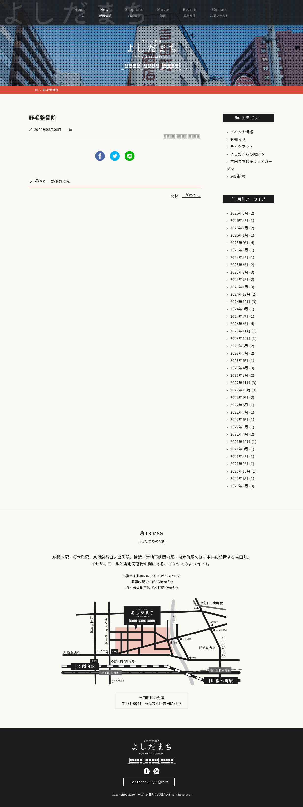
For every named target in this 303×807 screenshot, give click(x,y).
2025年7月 (239, 249)
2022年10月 (240, 389)
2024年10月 (240, 301)
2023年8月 (239, 345)
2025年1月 (239, 286)
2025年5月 (239, 257)
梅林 (186, 195)
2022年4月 (239, 434)
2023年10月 (240, 338)
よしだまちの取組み (247, 154)
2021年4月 (239, 456)
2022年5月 (239, 426)
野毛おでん (49, 180)
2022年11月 (240, 382)
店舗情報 (237, 176)
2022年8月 (239, 404)
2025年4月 (239, 264)
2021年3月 (239, 463)
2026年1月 (239, 235)
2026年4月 (239, 220)
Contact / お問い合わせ (149, 781)
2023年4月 (239, 367)
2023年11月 (240, 330)
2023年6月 (239, 360)
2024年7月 (239, 316)
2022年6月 (239, 419)
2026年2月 (239, 227)
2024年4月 (239, 323)
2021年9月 (239, 448)
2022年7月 (239, 412)
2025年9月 (239, 242)
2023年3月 (239, 375)
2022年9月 (239, 397)
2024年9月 (239, 308)
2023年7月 (239, 353)
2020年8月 (239, 478)
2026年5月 (239, 213)
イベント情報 (241, 131)
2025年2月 (239, 279)
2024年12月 (240, 294)
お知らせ (237, 139)
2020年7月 (239, 485)
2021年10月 (240, 441)
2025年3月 (239, 271)
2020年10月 (240, 471)
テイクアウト (241, 146)
